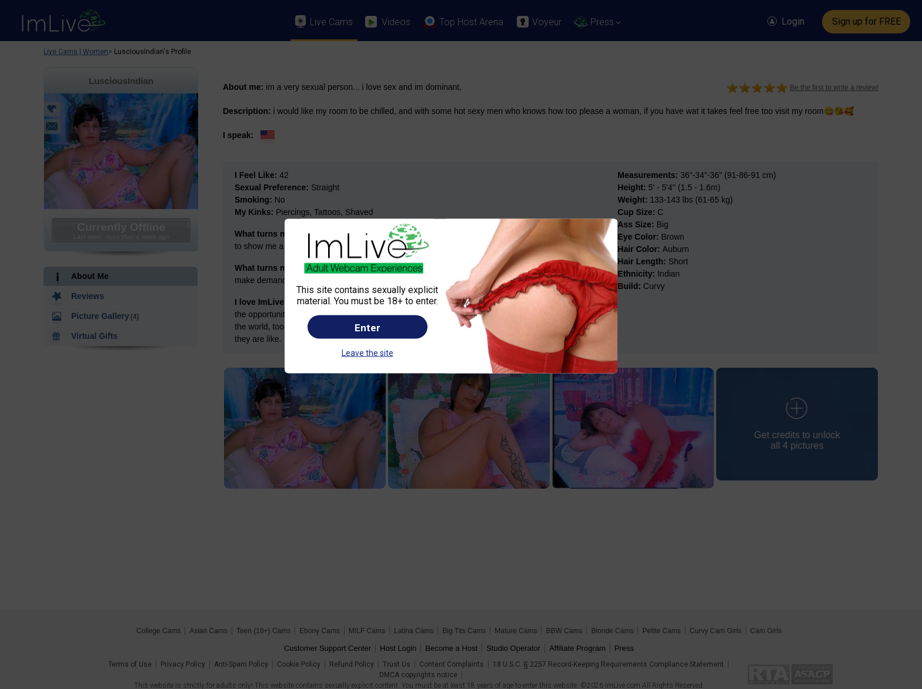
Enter (367, 327)
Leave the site (367, 352)
